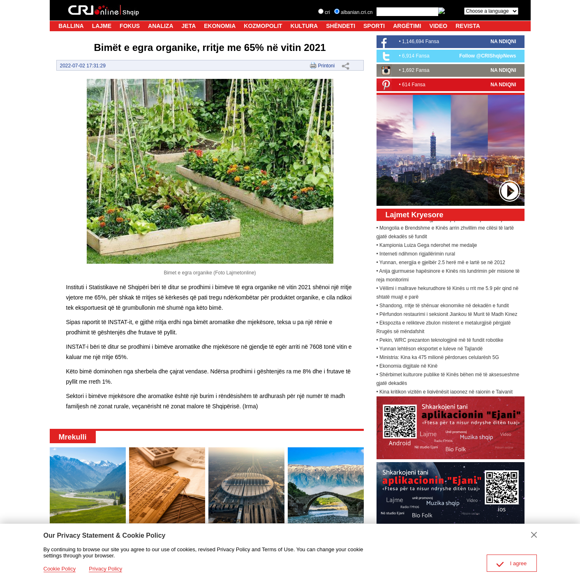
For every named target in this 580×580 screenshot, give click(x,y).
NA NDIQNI (503, 41)
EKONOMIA (220, 26)
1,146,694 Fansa (420, 41)
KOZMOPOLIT (263, 26)
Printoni (326, 66)
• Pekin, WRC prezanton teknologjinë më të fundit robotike (440, 341)
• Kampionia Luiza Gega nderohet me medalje (427, 246)
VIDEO (439, 26)
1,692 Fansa (416, 70)
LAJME (101, 26)
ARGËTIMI (407, 26)
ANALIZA (160, 26)
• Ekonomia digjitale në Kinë (407, 367)
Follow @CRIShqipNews (487, 56)
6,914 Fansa (416, 56)
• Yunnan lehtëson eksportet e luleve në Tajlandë (430, 350)
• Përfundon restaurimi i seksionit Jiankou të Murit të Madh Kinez (447, 315)
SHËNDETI (340, 26)
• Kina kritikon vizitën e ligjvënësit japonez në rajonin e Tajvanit (445, 393)
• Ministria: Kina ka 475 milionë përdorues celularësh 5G (438, 358)
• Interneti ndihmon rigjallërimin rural (416, 255)
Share (345, 65)
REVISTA (467, 26)
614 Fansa (413, 84)
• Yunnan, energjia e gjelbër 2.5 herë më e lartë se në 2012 (441, 264)
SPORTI (374, 26)
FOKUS (130, 26)
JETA (189, 26)
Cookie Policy (60, 569)
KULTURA (304, 26)
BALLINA (70, 26)
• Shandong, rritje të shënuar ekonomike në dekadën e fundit (443, 307)
